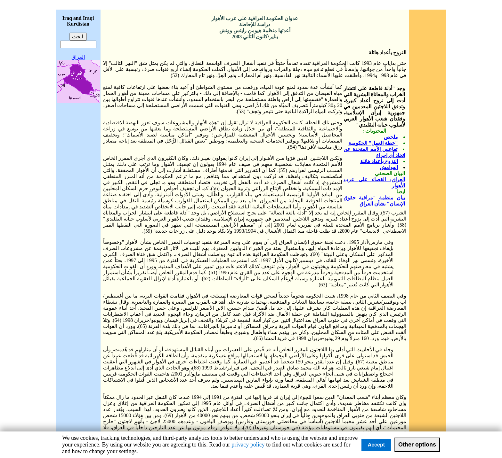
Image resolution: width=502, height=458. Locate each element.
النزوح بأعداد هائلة (379, 161)
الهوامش (389, 167)
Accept (376, 444)
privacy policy (247, 444)
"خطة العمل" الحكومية (373, 143)
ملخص (391, 137)
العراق (78, 57)
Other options (417, 444)
